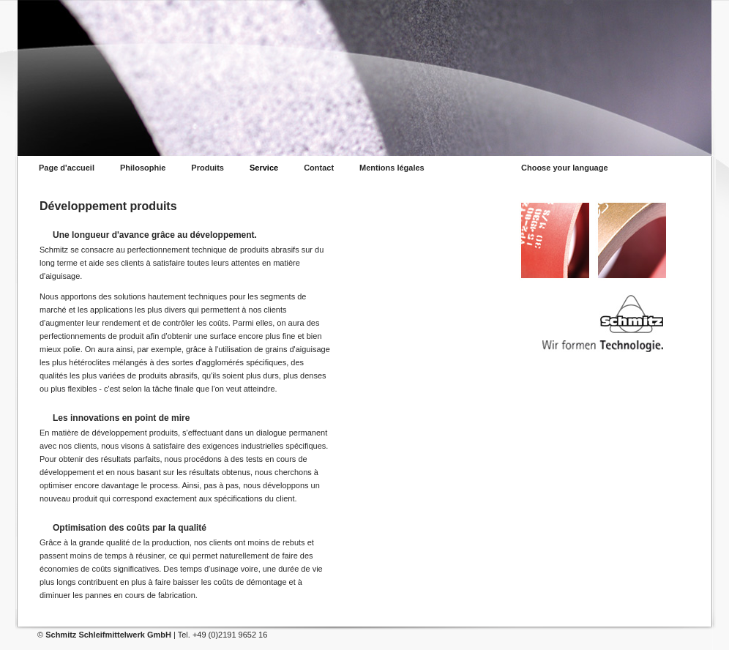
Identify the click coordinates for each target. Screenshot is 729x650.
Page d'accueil (66, 168)
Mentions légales (392, 168)
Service (264, 168)
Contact (319, 168)
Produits (207, 168)
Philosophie (142, 168)
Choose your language (564, 168)
